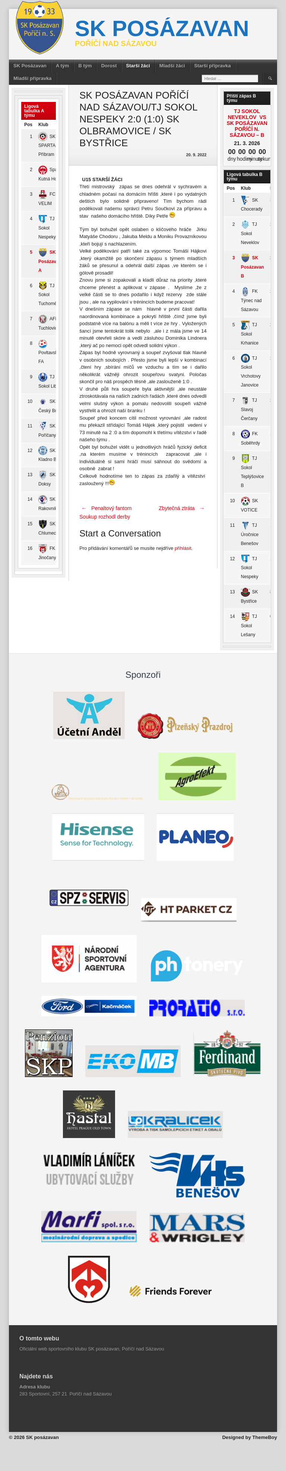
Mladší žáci (172, 65)
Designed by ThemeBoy (249, 1437)
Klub (43, 124)
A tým (62, 65)
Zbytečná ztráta (182, 508)
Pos (28, 124)
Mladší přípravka (32, 78)
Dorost (109, 65)
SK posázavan (162, 28)
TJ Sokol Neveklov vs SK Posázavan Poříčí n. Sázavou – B (247, 123)
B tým (85, 65)
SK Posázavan (30, 65)
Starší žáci (138, 65)
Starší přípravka (212, 65)
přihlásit (183, 548)
